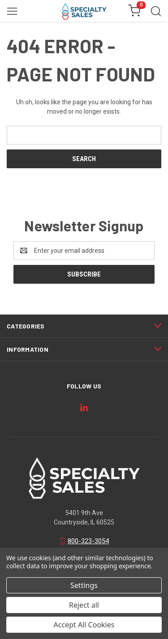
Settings (84, 585)
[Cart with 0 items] (134, 11)
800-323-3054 (88, 541)
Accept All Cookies (84, 625)
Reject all (84, 605)
